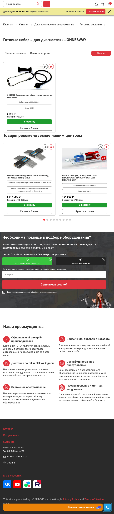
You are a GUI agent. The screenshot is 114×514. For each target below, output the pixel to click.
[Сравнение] (96, 4)
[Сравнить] (45, 66)
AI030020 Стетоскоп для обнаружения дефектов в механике (29, 96)
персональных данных (49, 292)
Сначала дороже (40, 53)
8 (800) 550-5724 (13, 451)
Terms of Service (94, 499)
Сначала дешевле (15, 53)
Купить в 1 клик (29, 128)
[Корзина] (109, 4)
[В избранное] (51, 66)
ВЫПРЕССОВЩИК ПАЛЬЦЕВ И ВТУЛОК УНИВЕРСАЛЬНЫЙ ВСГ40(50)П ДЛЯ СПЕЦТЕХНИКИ (80, 177)
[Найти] (39, 4)
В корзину (29, 121)
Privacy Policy (71, 499)
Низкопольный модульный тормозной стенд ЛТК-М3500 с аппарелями (28, 176)
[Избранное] (102, 4)
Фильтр (101, 53)
